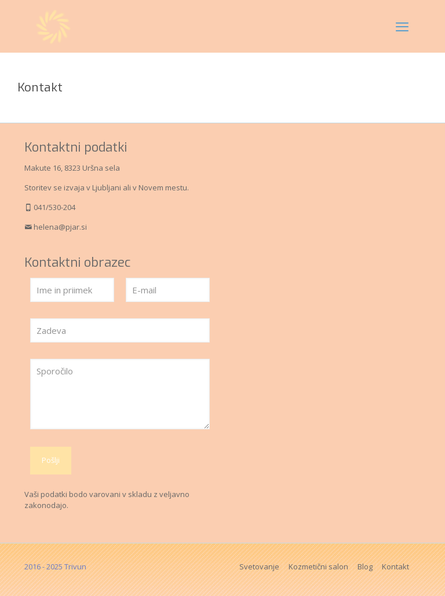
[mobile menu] (402, 26)
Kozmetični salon (318, 566)
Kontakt (395, 566)
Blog (365, 566)
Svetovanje (259, 566)
